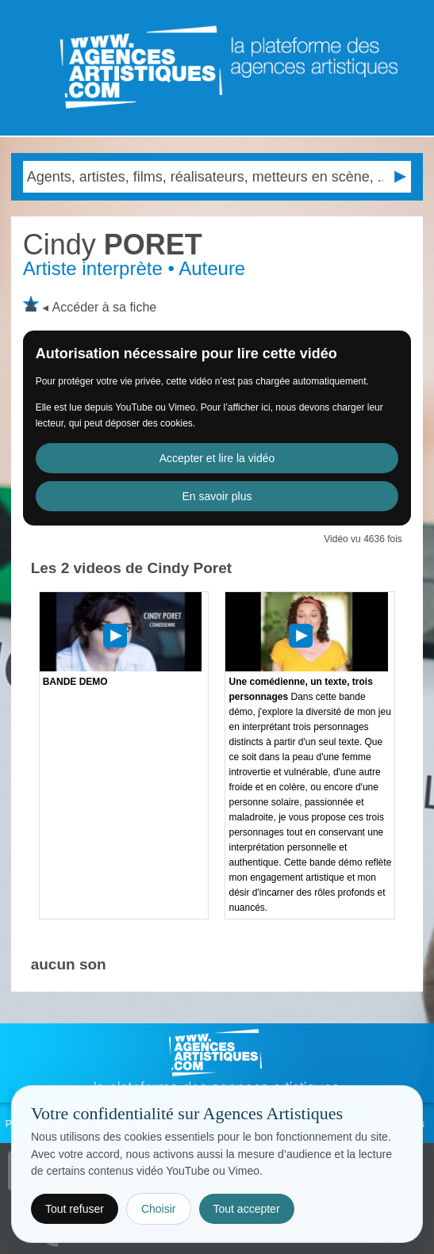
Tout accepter (246, 1208)
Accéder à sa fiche (104, 307)
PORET (112, 244)
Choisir (158, 1208)
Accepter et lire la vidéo (217, 458)
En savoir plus (217, 496)
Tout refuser (74, 1208)
